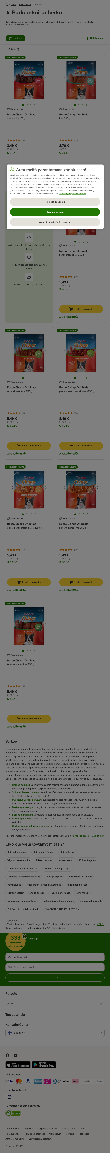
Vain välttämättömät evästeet (55, 222)
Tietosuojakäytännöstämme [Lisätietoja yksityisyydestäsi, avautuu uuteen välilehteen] (72, 193)
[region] (55, 197)
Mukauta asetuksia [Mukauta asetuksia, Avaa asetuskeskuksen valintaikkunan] (55, 201)
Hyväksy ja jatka (55, 212)
